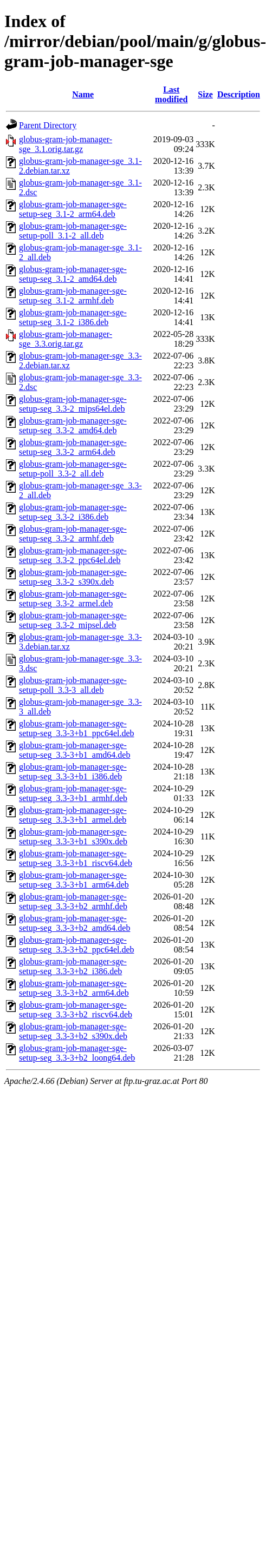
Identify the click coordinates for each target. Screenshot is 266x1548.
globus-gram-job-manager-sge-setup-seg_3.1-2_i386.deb (73, 317)
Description (238, 94)
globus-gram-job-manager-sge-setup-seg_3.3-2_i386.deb (73, 511)
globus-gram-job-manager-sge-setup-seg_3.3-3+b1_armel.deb (73, 814)
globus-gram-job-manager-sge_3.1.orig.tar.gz (65, 144)
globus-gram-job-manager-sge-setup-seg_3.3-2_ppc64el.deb (73, 555)
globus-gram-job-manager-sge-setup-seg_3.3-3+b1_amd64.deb (74, 749)
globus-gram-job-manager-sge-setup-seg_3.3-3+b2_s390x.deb (73, 1031)
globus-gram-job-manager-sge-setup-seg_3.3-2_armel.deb (73, 598)
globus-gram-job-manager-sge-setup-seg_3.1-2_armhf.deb (73, 295)
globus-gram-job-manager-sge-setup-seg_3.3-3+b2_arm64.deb (74, 987)
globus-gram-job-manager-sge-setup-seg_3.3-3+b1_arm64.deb (74, 879)
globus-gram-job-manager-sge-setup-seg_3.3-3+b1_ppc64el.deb (76, 728)
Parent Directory (47, 125)
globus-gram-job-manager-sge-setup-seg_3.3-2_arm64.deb (73, 447)
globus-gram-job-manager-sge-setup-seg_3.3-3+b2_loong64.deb (77, 1052)
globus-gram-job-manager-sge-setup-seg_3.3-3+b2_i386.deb (73, 966)
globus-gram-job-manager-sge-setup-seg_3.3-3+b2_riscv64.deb (75, 1009)
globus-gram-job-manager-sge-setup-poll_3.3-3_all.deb (73, 685)
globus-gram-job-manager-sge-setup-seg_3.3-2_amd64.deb (73, 425)
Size (205, 94)
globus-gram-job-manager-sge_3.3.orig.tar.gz (65, 338)
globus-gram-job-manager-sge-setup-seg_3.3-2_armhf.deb (73, 533)
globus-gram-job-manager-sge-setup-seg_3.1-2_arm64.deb (73, 209)
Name (83, 94)
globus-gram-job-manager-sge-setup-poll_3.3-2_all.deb (73, 468)
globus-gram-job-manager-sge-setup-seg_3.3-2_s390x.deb (73, 576)
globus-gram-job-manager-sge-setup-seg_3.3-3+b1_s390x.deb (73, 836)
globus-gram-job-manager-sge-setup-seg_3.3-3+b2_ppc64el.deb (76, 944)
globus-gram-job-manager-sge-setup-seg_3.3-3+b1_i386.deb (73, 771)
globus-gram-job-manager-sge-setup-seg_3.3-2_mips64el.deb (73, 403)
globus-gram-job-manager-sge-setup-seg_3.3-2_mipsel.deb (73, 620)
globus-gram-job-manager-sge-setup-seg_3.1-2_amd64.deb (73, 273)
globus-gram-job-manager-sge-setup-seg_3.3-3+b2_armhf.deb (73, 901)
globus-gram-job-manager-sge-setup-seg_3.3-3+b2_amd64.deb (74, 923)
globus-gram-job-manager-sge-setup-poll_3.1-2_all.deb (73, 230)
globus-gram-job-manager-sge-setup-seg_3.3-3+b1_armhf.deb (73, 793)
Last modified (171, 94)
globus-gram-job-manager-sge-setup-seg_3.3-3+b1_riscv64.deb (75, 858)
